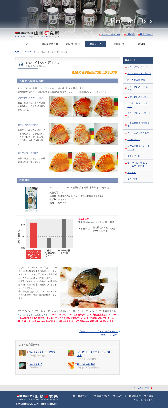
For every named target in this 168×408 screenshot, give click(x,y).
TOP (26, 43)
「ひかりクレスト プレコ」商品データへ (98, 331)
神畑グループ (146, 34)
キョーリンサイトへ (110, 34)
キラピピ (131, 172)
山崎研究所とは (49, 43)
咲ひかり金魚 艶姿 (86, 364)
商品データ (95, 43)
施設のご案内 (72, 43)
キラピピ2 (132, 179)
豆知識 (141, 43)
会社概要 (130, 34)
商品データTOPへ (109, 335)
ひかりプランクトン (137, 67)
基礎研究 (118, 43)
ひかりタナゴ (35, 364)
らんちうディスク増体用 (139, 73)
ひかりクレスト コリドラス (42, 352)
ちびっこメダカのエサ (138, 133)
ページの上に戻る (141, 388)
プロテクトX (133, 156)
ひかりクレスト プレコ (138, 96)
